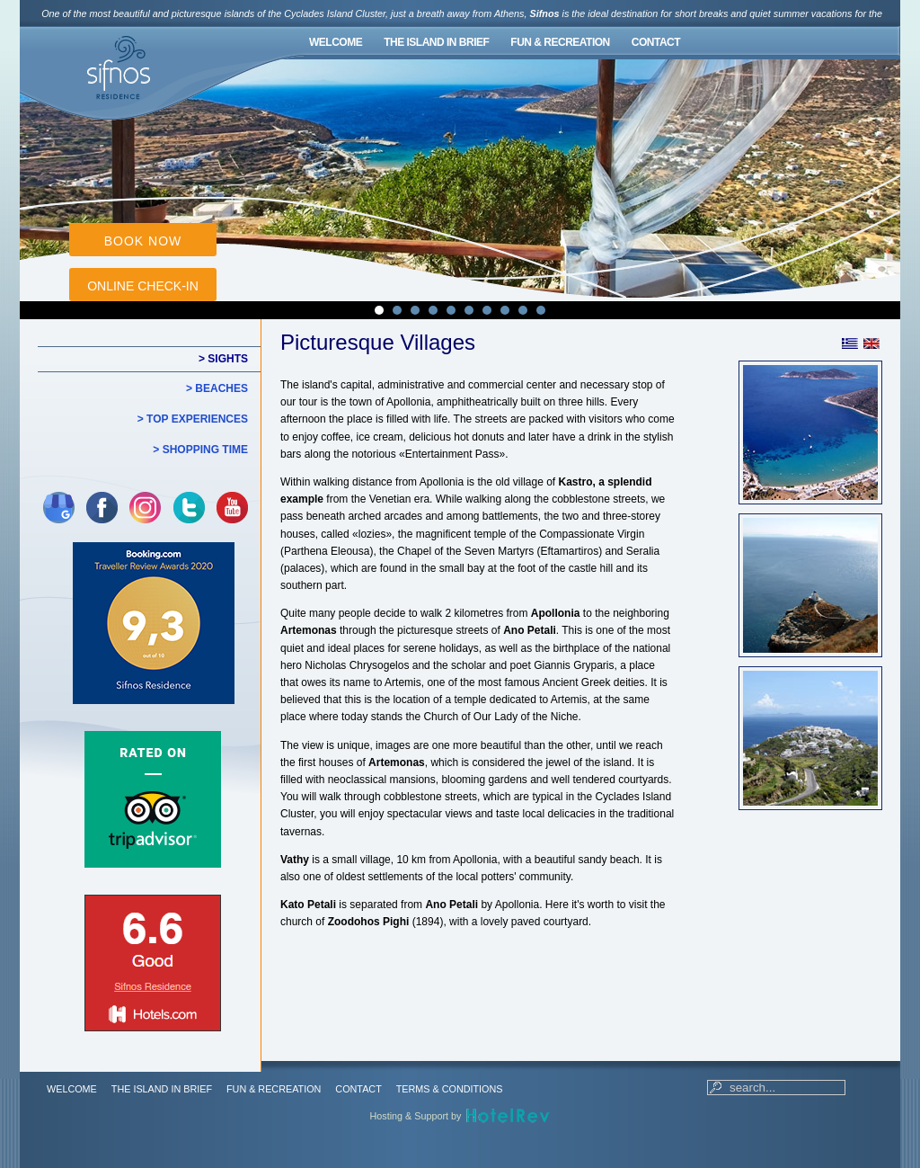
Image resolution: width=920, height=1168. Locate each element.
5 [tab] (451, 310)
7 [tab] (486, 310)
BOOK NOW (143, 241)
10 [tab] (540, 310)
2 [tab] (397, 310)
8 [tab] (504, 310)
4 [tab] (433, 310)
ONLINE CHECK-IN (143, 286)
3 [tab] (415, 310)
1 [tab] (379, 310)
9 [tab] (522, 310)
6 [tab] (468, 310)
